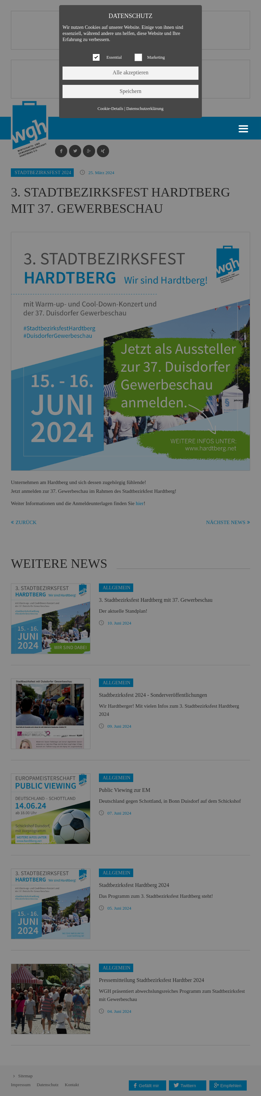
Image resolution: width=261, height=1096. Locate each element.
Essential (114, 57)
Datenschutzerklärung (144, 108)
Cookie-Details (110, 108)
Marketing (156, 57)
